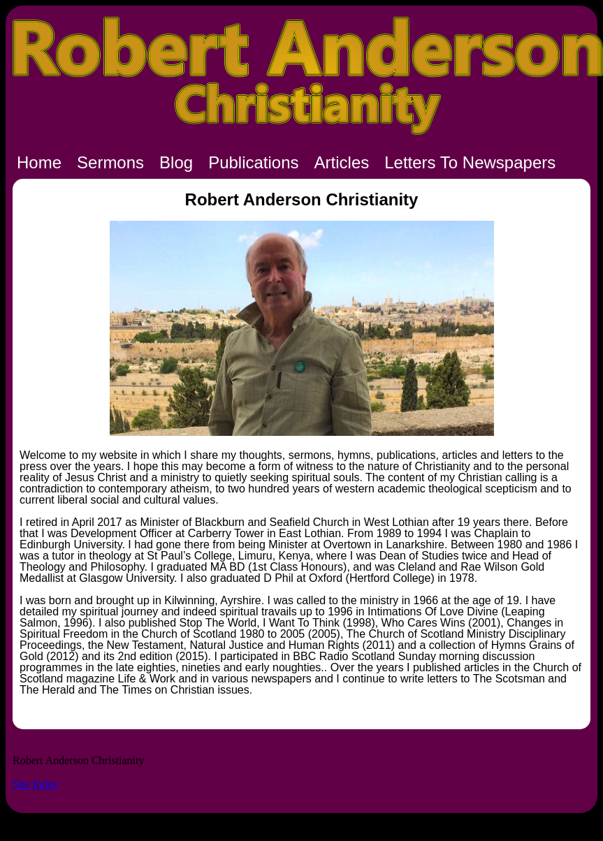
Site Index (35, 784)
